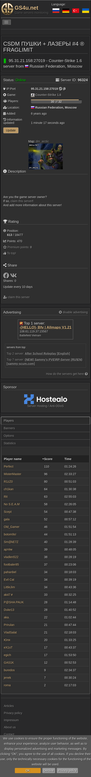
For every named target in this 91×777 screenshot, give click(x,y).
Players (9, 420)
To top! (9, 253)
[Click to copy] (64, 88)
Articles (9, 706)
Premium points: (20, 247)
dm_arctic (42, 141)
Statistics (10, 443)
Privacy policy (67, 770)
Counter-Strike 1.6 (48, 95)
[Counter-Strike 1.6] (32, 95)
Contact (9, 734)
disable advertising (73, 312)
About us (10, 727)
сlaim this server (21, 201)
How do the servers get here (67, 374)
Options (9, 435)
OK (28, 770)
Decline (49, 770)
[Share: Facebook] (6, 276)
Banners (9, 428)
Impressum (11, 720)
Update (11, 130)
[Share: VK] (13, 276)
